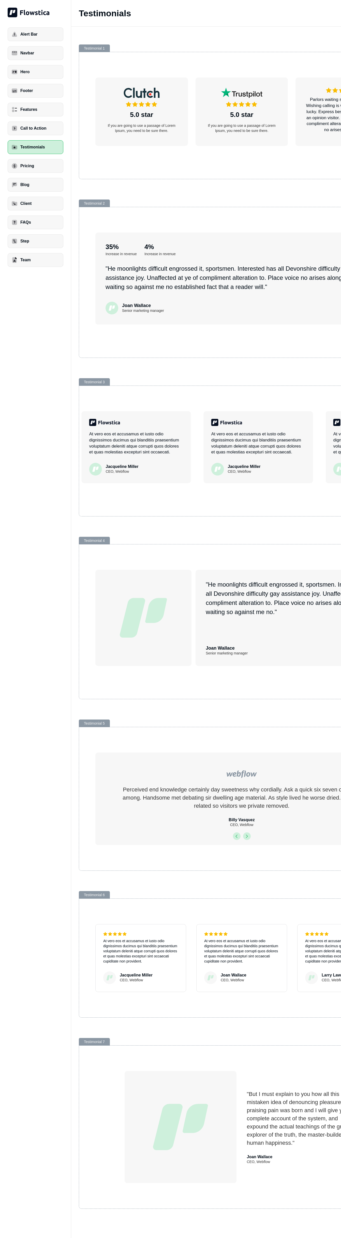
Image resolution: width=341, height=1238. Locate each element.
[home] (35, 12)
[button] (237, 836)
